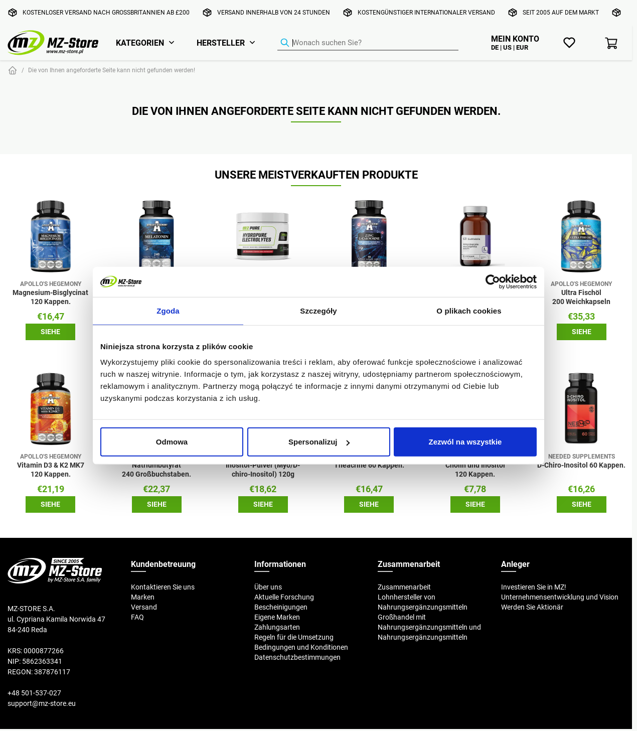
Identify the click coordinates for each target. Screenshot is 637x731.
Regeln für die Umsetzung (294, 637)
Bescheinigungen (280, 607)
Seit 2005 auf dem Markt (561, 12)
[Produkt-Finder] (367, 43)
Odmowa (172, 441)
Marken (142, 597)
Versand (144, 607)
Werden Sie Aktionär (532, 607)
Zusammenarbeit (404, 587)
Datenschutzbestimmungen (297, 657)
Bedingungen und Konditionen (301, 647)
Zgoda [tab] (168, 310)
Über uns (268, 587)
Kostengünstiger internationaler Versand (426, 12)
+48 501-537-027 (34, 692)
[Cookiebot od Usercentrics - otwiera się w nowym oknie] (493, 281)
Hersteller (221, 43)
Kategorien (140, 43)
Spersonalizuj (319, 441)
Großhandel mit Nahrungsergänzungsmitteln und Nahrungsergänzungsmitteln (429, 627)
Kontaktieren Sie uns (163, 587)
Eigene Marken (277, 617)
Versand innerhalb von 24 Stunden (273, 12)
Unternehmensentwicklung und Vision (559, 597)
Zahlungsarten (277, 627)
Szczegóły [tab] (318, 310)
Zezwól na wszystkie (465, 441)
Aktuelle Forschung (284, 597)
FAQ (137, 617)
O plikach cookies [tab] (468, 310)
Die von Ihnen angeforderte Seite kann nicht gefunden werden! (111, 70)
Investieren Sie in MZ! (533, 587)
